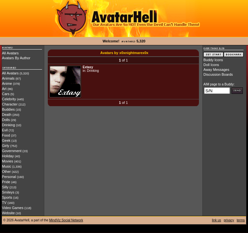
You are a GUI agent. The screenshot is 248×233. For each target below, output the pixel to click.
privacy (229, 220)
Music (6, 166)
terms (241, 220)
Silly (5, 187)
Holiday (8, 156)
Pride (6, 182)
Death (6, 114)
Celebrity (9, 99)
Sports (7, 197)
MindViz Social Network (66, 220)
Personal (9, 177)
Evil (5, 130)
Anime (7, 83)
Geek (6, 140)
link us (216, 220)
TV (4, 203)
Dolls (6, 120)
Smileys (8, 192)
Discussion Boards (218, 74)
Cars (5, 94)
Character (9, 104)
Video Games (12, 208)
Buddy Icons (213, 60)
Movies (7, 161)
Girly (5, 146)
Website (8, 213)
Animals (8, 78)
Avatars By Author (16, 58)
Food (6, 135)
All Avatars (10, 53)
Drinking (8, 125)
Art (4, 89)
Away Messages (216, 70)
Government (12, 151)
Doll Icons (211, 65)
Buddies (8, 109)
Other (6, 171)
